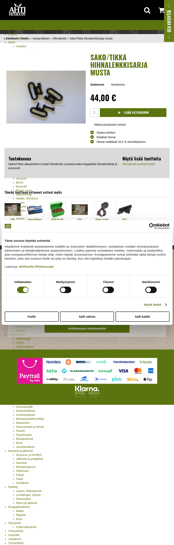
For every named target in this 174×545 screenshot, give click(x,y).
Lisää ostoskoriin (133, 112)
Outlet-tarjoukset (26, 527)
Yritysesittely (16, 543)
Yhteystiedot (15, 531)
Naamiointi (22, 422)
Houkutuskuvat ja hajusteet (33, 402)
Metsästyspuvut (25, 466)
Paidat (20, 474)
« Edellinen (10, 38)
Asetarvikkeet (41, 38)
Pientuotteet (23, 499)
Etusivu (12, 34)
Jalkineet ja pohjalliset (29, 458)
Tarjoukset (14, 523)
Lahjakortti (14, 539)
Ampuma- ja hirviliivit (29, 454)
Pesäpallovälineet (19, 507)
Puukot (20, 430)
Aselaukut (22, 398)
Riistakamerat (24, 438)
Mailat (19, 511)
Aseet (11, 42)
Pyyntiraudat (24, 434)
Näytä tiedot (152, 304)
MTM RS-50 (57, 219)
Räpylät (20, 515)
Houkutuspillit (24, 406)
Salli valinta (87, 316)
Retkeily (13, 487)
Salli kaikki (142, 316)
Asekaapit (22, 394)
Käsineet (21, 462)
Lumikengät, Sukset (28, 495)
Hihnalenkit (59, 38)
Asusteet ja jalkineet (20, 450)
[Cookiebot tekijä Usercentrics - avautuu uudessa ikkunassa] (151, 226)
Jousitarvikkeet (25, 446)
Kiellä (32, 316)
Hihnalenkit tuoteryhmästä (138, 164)
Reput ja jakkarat (26, 503)
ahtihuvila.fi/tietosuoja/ (36, 266)
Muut (19, 442)
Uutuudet (13, 535)
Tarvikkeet (22, 483)
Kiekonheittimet (25, 410)
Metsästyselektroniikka (30, 418)
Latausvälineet (25, 346)
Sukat (19, 479)
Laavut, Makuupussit (29, 491)
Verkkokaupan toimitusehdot (87, 328)
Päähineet (22, 470)
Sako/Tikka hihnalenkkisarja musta (91, 38)
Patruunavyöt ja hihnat (30, 426)
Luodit (20, 350)
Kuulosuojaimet (25, 414)
